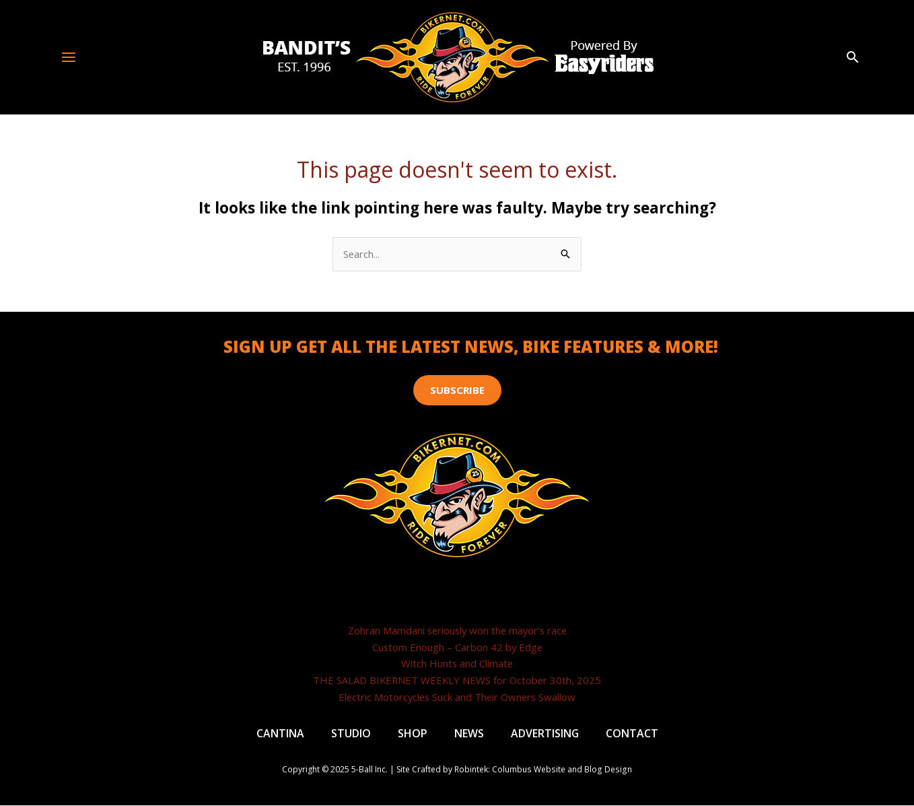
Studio (350, 734)
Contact (632, 734)
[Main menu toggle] (69, 57)
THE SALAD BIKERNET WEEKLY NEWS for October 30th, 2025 (457, 680)
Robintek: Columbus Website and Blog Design (543, 770)
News (468, 734)
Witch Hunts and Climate (457, 664)
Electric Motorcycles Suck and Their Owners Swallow (457, 697)
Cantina (280, 734)
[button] (853, 57)
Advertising (544, 734)
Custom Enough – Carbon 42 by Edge (457, 647)
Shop (412, 734)
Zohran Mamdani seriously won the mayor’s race (457, 630)
